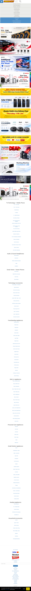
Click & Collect (15, 568)
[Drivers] (15, 582)
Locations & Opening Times (15, 559)
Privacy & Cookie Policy (15, 576)
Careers (15, 567)
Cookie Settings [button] (12, 589)
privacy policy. (7, 589)
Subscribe (15, 565)
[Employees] (15, 583)
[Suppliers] (15, 581)
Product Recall (15, 574)
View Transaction (15, 549)
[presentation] (15, 4)
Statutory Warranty (15, 577)
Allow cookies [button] (28, 589)
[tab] (15, 4)
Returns (15, 573)
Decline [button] (24, 588)
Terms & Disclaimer (15, 575)
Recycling (15, 572)
